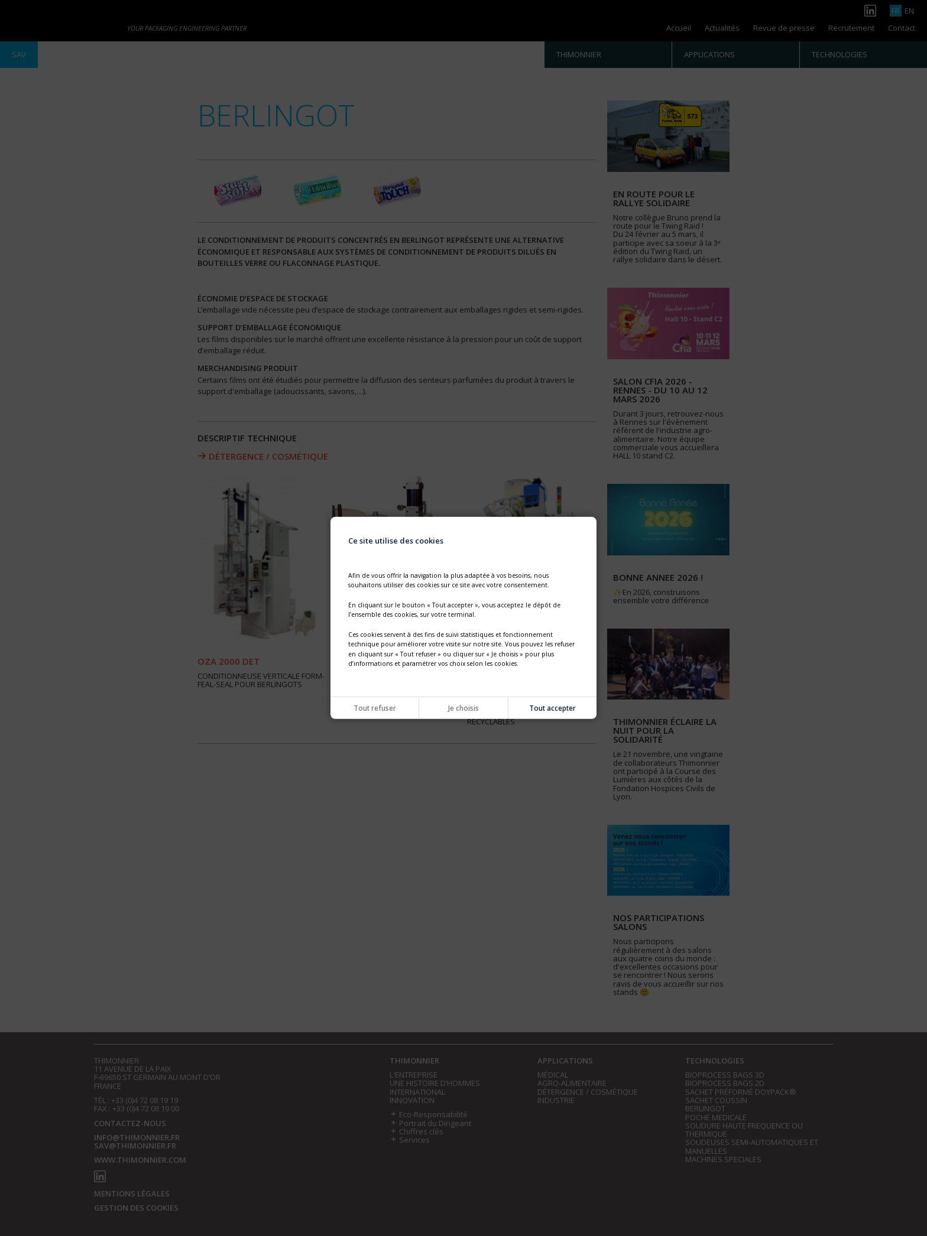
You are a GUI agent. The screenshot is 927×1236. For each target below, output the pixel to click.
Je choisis (463, 708)
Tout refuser (375, 708)
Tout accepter (552, 708)
